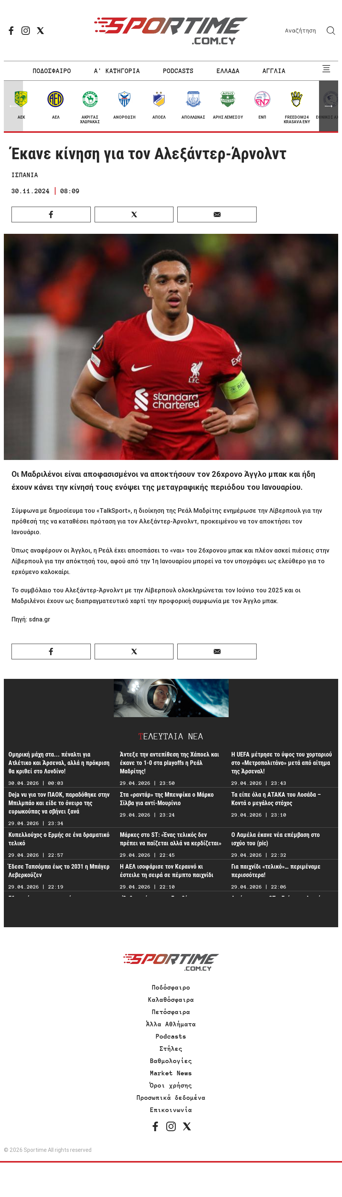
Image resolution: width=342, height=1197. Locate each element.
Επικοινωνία (171, 1110)
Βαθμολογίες (171, 1061)
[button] (328, 106)
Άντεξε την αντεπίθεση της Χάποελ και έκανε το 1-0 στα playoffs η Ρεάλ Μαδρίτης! (169, 763)
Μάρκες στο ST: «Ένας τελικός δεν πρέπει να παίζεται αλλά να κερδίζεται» (170, 839)
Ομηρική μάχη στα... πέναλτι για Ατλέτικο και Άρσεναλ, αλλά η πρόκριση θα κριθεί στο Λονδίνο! (59, 763)
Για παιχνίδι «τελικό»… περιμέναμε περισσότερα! (276, 871)
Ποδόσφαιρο (171, 987)
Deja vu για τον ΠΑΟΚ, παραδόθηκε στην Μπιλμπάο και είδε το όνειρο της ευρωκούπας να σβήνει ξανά (59, 803)
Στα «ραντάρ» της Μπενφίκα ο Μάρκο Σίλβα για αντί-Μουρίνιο (167, 799)
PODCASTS (178, 71)
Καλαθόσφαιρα (171, 999)
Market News (171, 1073)
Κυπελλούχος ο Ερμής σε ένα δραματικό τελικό (59, 839)
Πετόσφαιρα (171, 1012)
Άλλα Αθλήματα (171, 1024)
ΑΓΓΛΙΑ (274, 71)
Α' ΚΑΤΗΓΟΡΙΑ (117, 71)
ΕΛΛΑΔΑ (228, 71)
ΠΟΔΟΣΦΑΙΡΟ (52, 71)
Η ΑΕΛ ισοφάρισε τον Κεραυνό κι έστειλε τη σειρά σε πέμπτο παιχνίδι (166, 871)
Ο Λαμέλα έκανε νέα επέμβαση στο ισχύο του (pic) (275, 839)
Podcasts (171, 1036)
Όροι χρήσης (171, 1085)
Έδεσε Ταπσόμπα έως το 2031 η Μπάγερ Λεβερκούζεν (59, 871)
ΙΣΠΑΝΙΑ (24, 175)
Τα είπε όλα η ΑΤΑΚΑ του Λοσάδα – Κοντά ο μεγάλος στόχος (276, 799)
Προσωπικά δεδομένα (171, 1097)
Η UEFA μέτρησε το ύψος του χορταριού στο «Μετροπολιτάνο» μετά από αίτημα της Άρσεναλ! (281, 763)
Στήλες (171, 1048)
